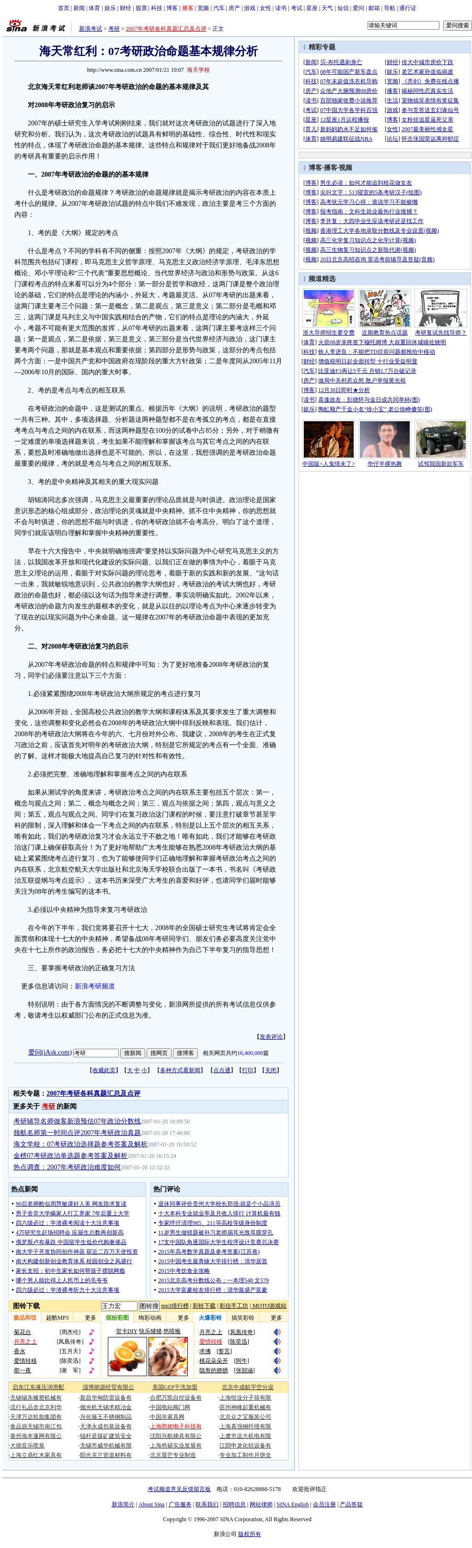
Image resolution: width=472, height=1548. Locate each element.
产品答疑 (351, 1504)
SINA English (292, 1504)
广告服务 (180, 1504)
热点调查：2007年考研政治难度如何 (67, 1167)
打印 (247, 1070)
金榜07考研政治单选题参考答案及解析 (70, 1155)
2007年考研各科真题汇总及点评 (166, 28)
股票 (141, 8)
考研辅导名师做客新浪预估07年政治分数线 (77, 1121)
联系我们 (207, 1504)
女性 (265, 8)
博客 (172, 8)
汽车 (219, 8)
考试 (296, 8)
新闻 (79, 8)
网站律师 (261, 1504)
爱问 (358, 8)
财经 (125, 8)
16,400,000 (250, 1053)
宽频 (203, 8)
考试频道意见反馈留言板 (179, 1489)
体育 (94, 8)
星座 (312, 8)
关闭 (270, 1070)
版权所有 (249, 1534)
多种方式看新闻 (180, 1070)
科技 (156, 8)
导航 (389, 8)
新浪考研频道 (95, 986)
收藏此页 (103, 1070)
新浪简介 (123, 1504)
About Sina (151, 1504)
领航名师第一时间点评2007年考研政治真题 (77, 1132)
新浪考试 (90, 28)
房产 (234, 8)
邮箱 (374, 8)
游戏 (249, 8)
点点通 (221, 1070)
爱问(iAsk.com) (50, 1052)
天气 (327, 8)
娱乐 (110, 8)
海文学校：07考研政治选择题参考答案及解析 (80, 1144)
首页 (63, 8)
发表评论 (271, 1036)
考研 (114, 28)
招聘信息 (234, 1504)
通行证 (407, 8)
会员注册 (324, 1504)
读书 (281, 8)
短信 (343, 8)
